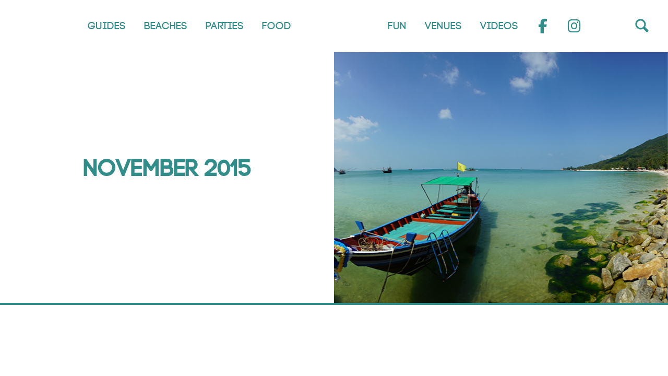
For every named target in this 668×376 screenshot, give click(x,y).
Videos (499, 26)
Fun (397, 26)
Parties (225, 26)
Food (276, 26)
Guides (107, 26)
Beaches (165, 26)
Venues (443, 26)
